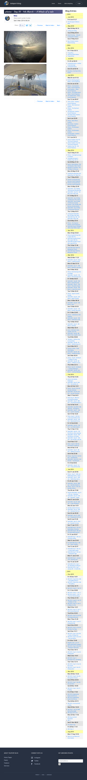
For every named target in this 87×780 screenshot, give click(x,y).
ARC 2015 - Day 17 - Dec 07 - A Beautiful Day (74, 622)
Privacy (37, 774)
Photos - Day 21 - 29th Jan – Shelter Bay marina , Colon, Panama (74, 475)
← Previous (39, 25)
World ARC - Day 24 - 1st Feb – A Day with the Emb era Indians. (74, 466)
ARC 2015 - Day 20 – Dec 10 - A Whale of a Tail (74, 601)
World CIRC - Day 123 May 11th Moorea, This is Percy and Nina (74, 198)
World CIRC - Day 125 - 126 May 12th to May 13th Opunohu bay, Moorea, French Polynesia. (74, 192)
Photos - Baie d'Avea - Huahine (73, 121)
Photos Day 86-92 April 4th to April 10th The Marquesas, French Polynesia (74, 236)
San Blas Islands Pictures (74, 507)
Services (6, 766)
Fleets (59, 3)
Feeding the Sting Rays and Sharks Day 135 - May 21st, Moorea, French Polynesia (74, 174)
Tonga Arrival (71, 56)
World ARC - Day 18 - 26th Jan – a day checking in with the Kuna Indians (74, 502)
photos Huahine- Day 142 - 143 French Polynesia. (74, 140)
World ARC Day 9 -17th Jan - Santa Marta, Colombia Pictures (74, 528)
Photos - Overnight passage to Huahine (74, 155)
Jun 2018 (71, 17)
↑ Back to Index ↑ (50, 25)
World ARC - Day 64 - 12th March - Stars (74, 303)
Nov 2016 (71, 48)
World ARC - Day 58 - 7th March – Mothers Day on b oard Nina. (74, 343)
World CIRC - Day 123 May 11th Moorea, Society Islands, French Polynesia (74, 202)
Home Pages (8, 757)
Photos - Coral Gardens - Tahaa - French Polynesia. (74, 86)
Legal (43, 774)
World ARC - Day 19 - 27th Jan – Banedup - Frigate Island (74, 496)
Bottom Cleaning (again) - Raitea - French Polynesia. (74, 80)
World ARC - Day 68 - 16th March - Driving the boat (74, 281)
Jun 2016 (71, 75)
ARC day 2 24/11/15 (72, 712)
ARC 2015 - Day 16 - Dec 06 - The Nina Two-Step (74, 628)
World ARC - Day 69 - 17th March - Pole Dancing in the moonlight (74, 275)
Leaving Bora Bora (72, 66)
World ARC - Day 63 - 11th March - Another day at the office (74, 309)
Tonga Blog (70, 53)
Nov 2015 (71, 671)
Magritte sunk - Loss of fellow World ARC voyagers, (74, 643)
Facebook (35, 764)
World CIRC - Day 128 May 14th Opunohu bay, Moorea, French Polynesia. (74, 189)
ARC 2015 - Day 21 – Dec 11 (74, 592)
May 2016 (71, 150)
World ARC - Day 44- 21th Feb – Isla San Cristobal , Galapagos (74, 392)
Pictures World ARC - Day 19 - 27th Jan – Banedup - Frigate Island (74, 493)
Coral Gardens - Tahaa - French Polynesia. (73, 90)
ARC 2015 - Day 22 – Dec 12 (74, 588)
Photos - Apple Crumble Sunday (73, 294)
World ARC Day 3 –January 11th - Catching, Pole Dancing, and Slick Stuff (74, 558)
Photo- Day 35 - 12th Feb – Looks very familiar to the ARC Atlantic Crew (74, 417)
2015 (68, 571)
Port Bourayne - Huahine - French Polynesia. (74, 134)
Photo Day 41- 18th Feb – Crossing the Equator (74, 398)
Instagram (35, 758)
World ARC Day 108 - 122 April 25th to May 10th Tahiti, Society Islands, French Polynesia (74, 217)
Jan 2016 (71, 469)
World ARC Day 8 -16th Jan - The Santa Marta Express (74, 531)
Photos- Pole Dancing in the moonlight (74, 272)
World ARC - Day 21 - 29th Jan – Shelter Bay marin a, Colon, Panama (74, 478)
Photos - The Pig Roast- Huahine (73, 109)
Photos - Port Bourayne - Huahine (73, 128)
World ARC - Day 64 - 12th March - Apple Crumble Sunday (74, 297)
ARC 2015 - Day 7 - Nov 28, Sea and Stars (74, 683)
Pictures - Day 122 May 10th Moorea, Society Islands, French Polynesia (74, 205)
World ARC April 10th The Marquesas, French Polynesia (74, 248)
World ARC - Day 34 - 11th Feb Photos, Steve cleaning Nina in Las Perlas (74, 432)
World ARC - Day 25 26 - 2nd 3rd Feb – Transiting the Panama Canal (74, 460)
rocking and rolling (72, 30)
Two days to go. (72, 724)
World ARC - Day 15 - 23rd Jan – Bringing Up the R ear (74, 516)
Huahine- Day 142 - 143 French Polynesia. (73, 147)
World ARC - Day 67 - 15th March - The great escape (74, 285)
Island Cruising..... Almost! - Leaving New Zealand (74, 35)
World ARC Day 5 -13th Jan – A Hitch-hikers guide (74, 549)
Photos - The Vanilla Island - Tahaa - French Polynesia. (74, 93)
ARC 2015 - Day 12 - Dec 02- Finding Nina (74, 652)
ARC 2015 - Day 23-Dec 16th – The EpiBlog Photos (74, 579)
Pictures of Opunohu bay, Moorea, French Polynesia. (74, 180)
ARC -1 (69, 720)
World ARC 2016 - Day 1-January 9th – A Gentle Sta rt (74, 568)
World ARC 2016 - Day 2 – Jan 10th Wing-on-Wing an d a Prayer (74, 564)
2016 (68, 45)
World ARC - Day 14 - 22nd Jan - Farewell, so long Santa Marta (74, 522)
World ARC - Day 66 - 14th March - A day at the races (74, 288)
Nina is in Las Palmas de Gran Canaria (73, 737)
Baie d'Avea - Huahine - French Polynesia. (73, 124)
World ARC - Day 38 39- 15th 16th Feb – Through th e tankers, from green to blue (74, 407)
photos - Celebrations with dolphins (74, 315)
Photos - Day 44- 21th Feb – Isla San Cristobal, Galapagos (74, 389)
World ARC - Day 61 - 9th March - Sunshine (73, 324)
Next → (59, 25)
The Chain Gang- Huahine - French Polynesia (74, 115)
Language (49, 774)
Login (79, 3)
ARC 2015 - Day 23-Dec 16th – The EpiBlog (74, 583)
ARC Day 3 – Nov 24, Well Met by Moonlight (74, 710)
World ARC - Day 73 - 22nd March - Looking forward (74, 260)
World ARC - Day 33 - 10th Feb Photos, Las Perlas (74, 435)
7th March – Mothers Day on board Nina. (74, 340)
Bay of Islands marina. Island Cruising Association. (73, 42)
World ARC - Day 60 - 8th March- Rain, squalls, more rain (74, 334)
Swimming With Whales (73, 54)
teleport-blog (12, 3)
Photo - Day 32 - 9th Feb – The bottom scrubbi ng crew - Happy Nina (74, 444)
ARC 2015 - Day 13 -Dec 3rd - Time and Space (74, 637)
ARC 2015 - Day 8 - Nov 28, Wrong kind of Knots (74, 677)
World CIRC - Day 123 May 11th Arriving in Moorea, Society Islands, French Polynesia (74, 208)
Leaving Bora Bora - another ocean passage (74, 64)
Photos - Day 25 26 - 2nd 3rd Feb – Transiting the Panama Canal (74, 456)
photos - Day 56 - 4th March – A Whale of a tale (74, 358)
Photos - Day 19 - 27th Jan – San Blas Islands (74, 487)
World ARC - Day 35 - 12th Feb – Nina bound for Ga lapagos (74, 420)
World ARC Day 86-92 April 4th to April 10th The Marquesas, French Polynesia (74, 239)
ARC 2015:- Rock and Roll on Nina (74, 704)
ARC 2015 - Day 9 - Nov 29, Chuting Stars (74, 668)
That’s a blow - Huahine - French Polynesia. (74, 102)
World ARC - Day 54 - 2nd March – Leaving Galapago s (74, 371)
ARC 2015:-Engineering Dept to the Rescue (73, 695)
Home (53, 3)
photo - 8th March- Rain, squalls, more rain (73, 330)
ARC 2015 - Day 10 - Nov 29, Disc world (74, 664)
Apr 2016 (71, 230)
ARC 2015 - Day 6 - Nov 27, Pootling (74, 689)
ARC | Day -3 (70, 729)
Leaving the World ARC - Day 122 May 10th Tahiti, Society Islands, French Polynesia (73, 214)
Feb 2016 (71, 374)
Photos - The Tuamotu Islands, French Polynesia (74, 223)
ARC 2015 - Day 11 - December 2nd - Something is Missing (74, 658)
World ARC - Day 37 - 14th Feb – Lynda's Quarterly (74, 410)
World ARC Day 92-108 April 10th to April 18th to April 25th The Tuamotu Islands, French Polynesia (74, 227)
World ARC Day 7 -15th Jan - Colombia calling (74, 537)
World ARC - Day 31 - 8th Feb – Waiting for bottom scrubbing (74, 450)
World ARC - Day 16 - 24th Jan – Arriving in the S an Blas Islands (74, 510)
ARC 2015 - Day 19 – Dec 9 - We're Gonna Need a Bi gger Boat (74, 610)
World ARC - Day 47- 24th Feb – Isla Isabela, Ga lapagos (74, 383)
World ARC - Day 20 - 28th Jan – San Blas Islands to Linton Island (74, 484)
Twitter (34, 761)
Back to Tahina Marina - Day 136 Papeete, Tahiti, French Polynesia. (74, 165)
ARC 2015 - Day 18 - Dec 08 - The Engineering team (74, 616)
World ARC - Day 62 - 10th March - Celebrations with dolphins (74, 318)
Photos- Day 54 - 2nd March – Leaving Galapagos (74, 367)
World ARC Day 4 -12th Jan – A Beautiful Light (74, 552)
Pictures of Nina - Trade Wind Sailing (73, 349)
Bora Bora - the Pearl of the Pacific (74, 71)
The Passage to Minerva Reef (73, 22)
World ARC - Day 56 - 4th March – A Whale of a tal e (74, 361)
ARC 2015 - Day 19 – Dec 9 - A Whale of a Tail (74, 604)
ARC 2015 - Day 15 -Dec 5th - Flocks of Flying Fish (74, 634)
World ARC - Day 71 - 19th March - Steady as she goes (74, 266)
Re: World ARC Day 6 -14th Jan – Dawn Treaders (74, 543)
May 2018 (71, 26)
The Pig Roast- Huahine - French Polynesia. (74, 112)
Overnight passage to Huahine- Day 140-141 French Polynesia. (73, 159)
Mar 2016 (71, 255)
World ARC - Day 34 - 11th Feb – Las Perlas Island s (74, 426)
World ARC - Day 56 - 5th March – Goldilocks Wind (74, 352)
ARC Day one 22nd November (72, 717)
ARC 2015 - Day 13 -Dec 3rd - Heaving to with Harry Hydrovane (74, 646)
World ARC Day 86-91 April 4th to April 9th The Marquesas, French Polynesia (74, 242)
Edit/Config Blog (68, 3)
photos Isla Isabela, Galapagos (72, 380)
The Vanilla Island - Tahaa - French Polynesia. (74, 96)
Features (6, 763)
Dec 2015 (71, 574)
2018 (68, 14)
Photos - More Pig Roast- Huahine (74, 105)
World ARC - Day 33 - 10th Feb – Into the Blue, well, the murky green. (74, 438)
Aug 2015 (71, 731)
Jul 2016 (70, 59)
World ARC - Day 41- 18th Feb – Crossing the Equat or (74, 401)
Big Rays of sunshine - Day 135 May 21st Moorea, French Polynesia (74, 168)
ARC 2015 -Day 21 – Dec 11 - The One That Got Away (74, 595)
